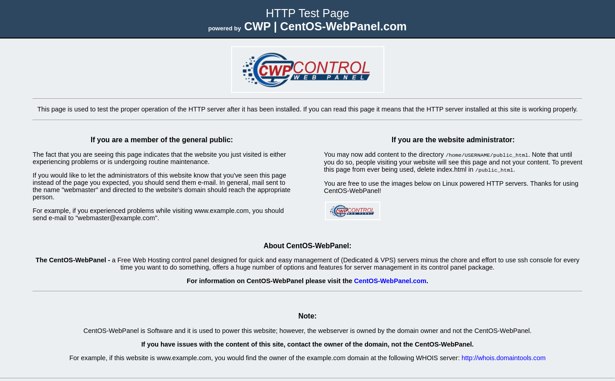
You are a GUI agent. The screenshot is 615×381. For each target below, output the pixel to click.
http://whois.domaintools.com (503, 357)
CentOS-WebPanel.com (390, 280)
